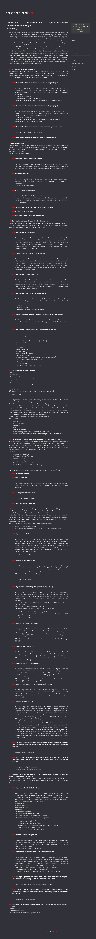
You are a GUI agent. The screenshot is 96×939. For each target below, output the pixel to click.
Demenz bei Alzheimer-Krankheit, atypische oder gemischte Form (37, 127)
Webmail (73, 69)
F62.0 (33, 821)
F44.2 (29, 579)
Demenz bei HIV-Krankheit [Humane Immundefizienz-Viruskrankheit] (38, 314)
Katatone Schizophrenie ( (25, 574)
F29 (38, 913)
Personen (74, 57)
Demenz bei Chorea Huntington (25, 274)
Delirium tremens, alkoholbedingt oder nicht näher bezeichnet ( (33, 470)
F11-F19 (50, 434)
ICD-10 (73, 60)
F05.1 (55, 391)
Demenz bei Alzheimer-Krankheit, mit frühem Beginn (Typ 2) (35, 83)
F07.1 (41, 829)
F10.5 (33, 552)
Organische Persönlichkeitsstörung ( (29, 848)
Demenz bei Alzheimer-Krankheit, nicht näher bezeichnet (34, 138)
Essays (73, 51)
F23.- (54, 608)
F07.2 (59, 825)
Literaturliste (74, 54)
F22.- (44, 612)
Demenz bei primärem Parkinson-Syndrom (29, 293)
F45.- (25, 698)
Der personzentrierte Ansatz (79, 47)
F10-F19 (60, 528)
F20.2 (37, 574)
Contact (73, 66)
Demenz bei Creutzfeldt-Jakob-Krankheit (28, 253)
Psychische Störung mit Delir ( (22, 526)
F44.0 (23, 423)
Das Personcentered (78, 63)
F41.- (28, 660)
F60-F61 (39, 827)
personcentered (19, 12)
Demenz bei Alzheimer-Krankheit (22, 69)
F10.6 (46, 432)
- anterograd (16, 421)
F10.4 (58, 470)
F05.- (34, 526)
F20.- (30, 555)
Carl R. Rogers (79, 31)
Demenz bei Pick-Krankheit (23, 232)
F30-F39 (18, 641)
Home (73, 40)
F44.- (42, 681)
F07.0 (45, 848)
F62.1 (39, 823)
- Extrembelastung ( (25, 821)
